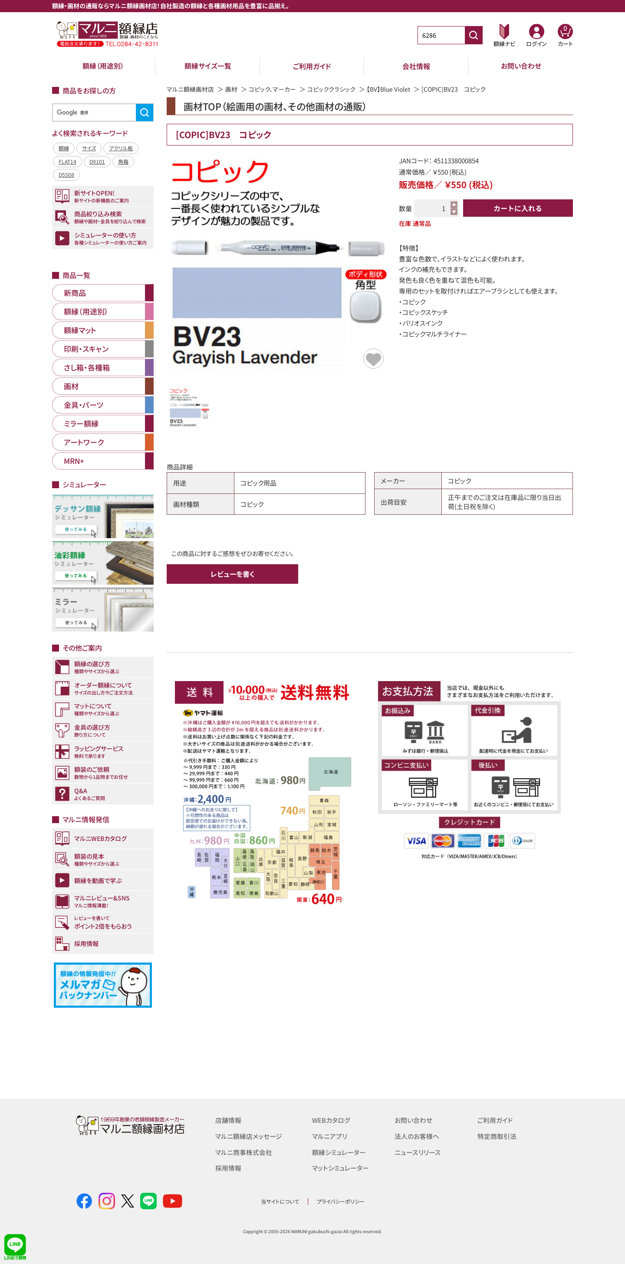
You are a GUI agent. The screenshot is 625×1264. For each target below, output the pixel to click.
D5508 (66, 174)
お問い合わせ (521, 66)
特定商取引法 (496, 1135)
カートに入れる (517, 208)
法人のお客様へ (417, 1135)
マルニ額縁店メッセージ (248, 1135)
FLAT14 (67, 161)
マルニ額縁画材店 (190, 89)
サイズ (89, 148)
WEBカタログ (331, 1120)
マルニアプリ (329, 1135)
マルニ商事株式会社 (243, 1151)
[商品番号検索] (473, 35)
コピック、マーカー (272, 89)
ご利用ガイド (312, 66)
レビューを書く (233, 574)
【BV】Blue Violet (389, 89)
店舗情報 (228, 1120)
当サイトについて (280, 1201)
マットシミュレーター (340, 1166)
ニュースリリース (417, 1151)
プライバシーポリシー (341, 1201)
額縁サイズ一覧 (207, 66)
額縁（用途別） (103, 66)
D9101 (97, 161)
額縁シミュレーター (339, 1151)
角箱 (123, 161)
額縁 (64, 148)
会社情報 (416, 66)
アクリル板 (121, 148)
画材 (231, 89)
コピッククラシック (331, 89)
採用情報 (228, 1166)
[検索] (101, 113)
